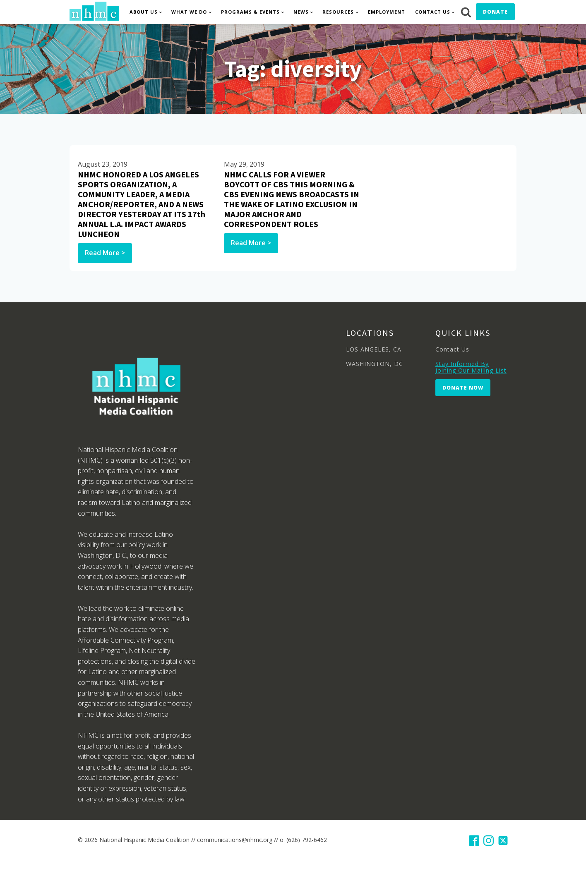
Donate (495, 11)
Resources (338, 12)
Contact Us (432, 12)
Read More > (105, 252)
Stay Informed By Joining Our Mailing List (471, 367)
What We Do (189, 12)
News (301, 12)
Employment (386, 12)
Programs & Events (250, 12)
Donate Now (462, 387)
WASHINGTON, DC (374, 364)
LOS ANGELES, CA (373, 349)
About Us (144, 12)
